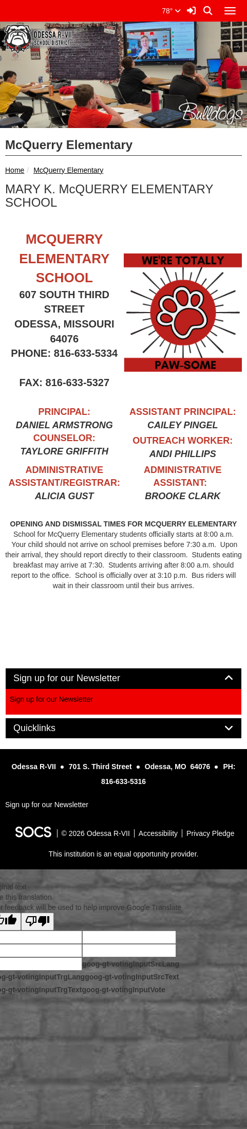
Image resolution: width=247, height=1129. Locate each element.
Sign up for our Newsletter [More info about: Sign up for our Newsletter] (51, 699)
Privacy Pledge (210, 833)
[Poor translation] (37, 922)
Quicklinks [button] (46, 728)
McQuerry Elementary (68, 170)
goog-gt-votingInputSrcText (132, 977)
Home (14, 170)
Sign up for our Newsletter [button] (78, 678)
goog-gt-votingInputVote (123, 990)
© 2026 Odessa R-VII (96, 833)
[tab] (123, 678)
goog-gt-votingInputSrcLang (130, 964)
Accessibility (158, 833)
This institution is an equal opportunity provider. (124, 854)
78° (171, 11)
